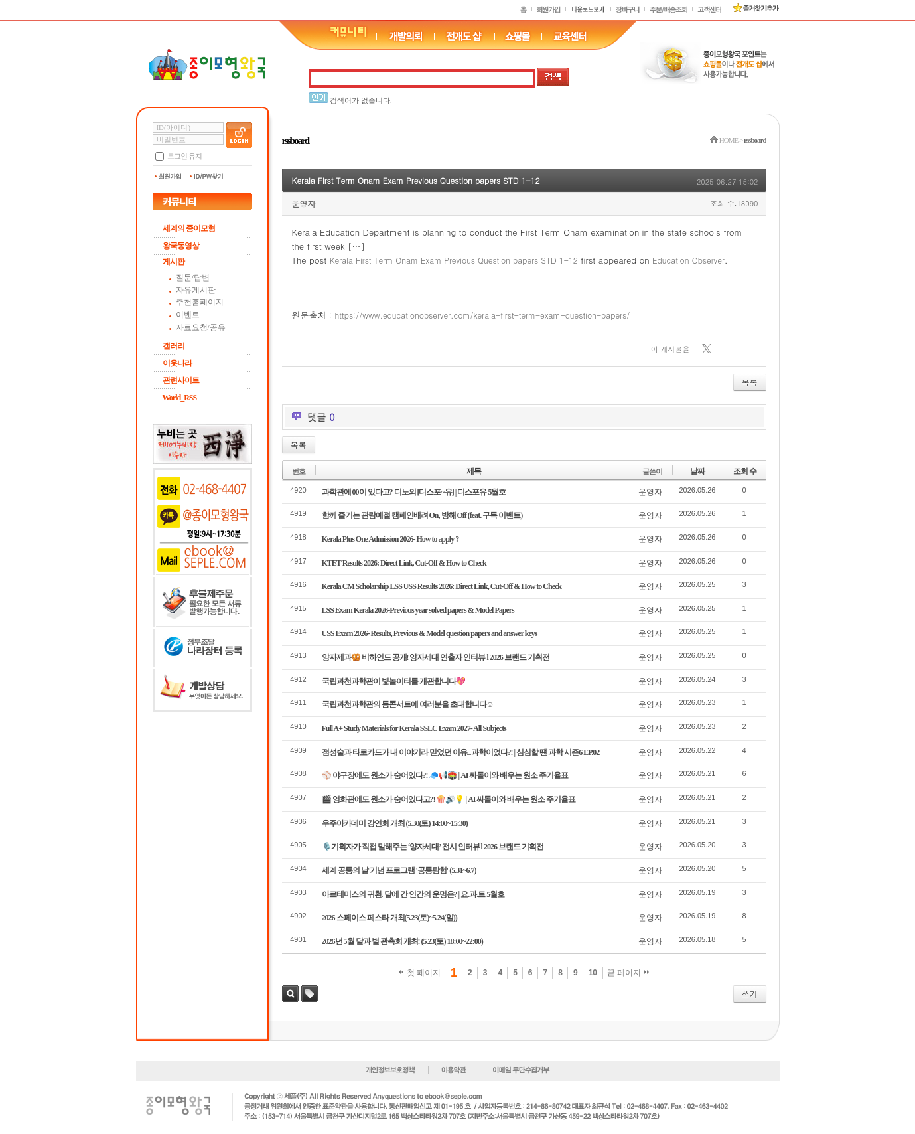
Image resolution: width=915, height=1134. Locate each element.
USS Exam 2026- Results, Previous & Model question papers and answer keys (429, 633)
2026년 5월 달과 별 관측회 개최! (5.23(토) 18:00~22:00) (402, 941)
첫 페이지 (420, 972)
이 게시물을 (670, 349)
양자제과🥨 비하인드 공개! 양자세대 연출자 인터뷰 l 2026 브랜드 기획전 (435, 657)
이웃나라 (177, 363)
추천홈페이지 (200, 302)
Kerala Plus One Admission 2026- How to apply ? (390, 539)
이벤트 (188, 314)
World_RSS (180, 397)
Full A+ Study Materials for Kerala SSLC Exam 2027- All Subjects (414, 728)
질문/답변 (193, 277)
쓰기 (750, 993)
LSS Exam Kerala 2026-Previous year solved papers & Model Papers (418, 610)
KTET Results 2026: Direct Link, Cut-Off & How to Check (404, 563)
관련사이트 (181, 380)
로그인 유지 (184, 156)
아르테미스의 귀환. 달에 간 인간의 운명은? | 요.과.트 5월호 (413, 894)
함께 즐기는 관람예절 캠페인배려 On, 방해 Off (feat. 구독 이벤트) (422, 515)
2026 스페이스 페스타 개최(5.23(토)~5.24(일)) (389, 917)
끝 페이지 (628, 972)
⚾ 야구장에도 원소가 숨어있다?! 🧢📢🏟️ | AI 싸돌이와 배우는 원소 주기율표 (445, 775)
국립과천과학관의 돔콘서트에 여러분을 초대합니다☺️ (408, 704)
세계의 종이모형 (189, 228)
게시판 (173, 261)
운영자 (304, 203)
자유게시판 (196, 290)
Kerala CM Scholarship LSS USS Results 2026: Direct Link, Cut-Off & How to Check (441, 586)
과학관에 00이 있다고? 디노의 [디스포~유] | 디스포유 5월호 (414, 492)
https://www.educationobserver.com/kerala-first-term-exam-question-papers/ (482, 315)
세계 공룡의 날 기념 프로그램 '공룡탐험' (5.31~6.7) (399, 870)
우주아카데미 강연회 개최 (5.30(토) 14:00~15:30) (395, 823)
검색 (290, 993)
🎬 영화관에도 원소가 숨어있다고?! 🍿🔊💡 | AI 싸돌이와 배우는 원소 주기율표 (449, 799)
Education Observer (688, 260)
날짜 (697, 471)
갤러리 (173, 346)
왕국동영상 (181, 245)
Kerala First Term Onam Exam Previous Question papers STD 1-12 (416, 180)
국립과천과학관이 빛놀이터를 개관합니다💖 (393, 681)
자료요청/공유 (201, 327)
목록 (750, 382)
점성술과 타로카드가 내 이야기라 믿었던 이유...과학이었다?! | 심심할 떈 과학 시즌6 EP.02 (461, 752)
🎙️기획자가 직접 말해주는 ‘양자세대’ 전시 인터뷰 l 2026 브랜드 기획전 (432, 846)
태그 (309, 993)
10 (593, 972)
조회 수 (744, 471)
